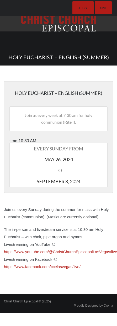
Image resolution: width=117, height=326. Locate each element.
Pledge (83, 8)
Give (103, 8)
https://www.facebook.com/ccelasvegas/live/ (42, 266)
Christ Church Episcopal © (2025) (27, 301)
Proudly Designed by (93, 305)
